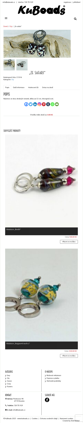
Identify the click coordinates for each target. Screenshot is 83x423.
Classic (9, 381)
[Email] (57, 104)
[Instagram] (39, 104)
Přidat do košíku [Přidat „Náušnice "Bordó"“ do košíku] (68, 242)
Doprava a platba (53, 378)
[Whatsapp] (52, 104)
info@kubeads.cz (9, 2)
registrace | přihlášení (72, 2)
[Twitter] (31, 104)
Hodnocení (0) (33, 87)
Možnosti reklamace (54, 375)
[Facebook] (26, 104)
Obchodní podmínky (54, 381)
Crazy (9, 384)
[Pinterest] (44, 104)
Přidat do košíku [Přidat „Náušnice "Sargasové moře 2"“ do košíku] (68, 356)
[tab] (7, 87)
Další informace (18, 87)
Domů (5, 26)
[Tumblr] (48, 104)
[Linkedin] (35, 104)
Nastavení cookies (66, 418)
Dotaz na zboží (47, 87)
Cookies (35, 418)
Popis (7, 87)
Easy (8, 375)
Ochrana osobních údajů (49, 418)
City (11, 26)
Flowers (10, 386)
